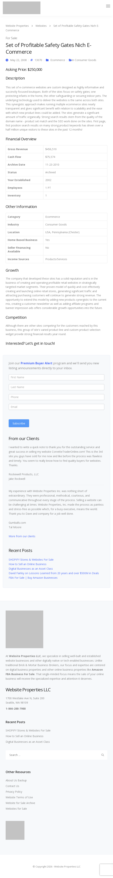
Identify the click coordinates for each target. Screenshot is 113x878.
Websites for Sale (16, 808)
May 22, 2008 (18, 60)
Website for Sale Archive (20, 803)
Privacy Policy (14, 791)
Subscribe (19, 423)
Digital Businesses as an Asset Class (31, 568)
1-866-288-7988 (16, 708)
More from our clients (22, 536)
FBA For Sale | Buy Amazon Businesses (33, 577)
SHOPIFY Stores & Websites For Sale (31, 559)
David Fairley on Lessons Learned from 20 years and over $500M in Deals (54, 573)
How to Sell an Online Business (27, 564)
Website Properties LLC (25, 656)
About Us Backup (16, 780)
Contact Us (12, 786)
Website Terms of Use (19, 797)
